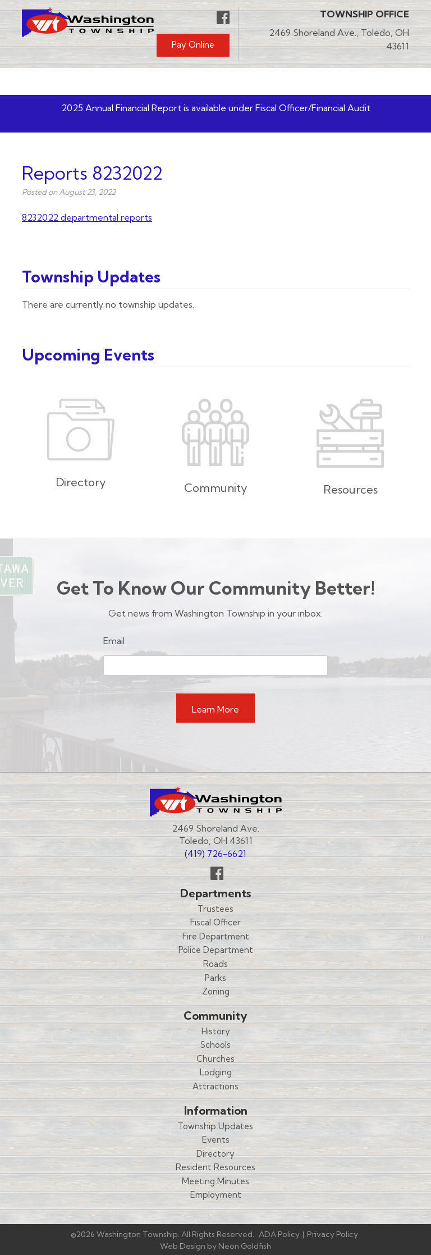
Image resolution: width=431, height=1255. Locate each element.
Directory (215, 1153)
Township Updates (215, 1126)
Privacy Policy (332, 1234)
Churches (215, 1058)
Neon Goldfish (244, 1246)
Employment (215, 1194)
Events (216, 1139)
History (215, 1031)
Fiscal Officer (215, 922)
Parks (215, 978)
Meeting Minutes (215, 1181)
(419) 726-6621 (215, 853)
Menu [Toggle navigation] (376, 81)
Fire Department (215, 936)
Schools (215, 1044)
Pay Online (193, 44)
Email (114, 640)
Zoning (216, 991)
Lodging (216, 1072)
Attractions (215, 1086)
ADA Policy (279, 1234)
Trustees (215, 908)
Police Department (215, 949)
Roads (215, 964)
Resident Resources (215, 1167)
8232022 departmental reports (87, 217)
